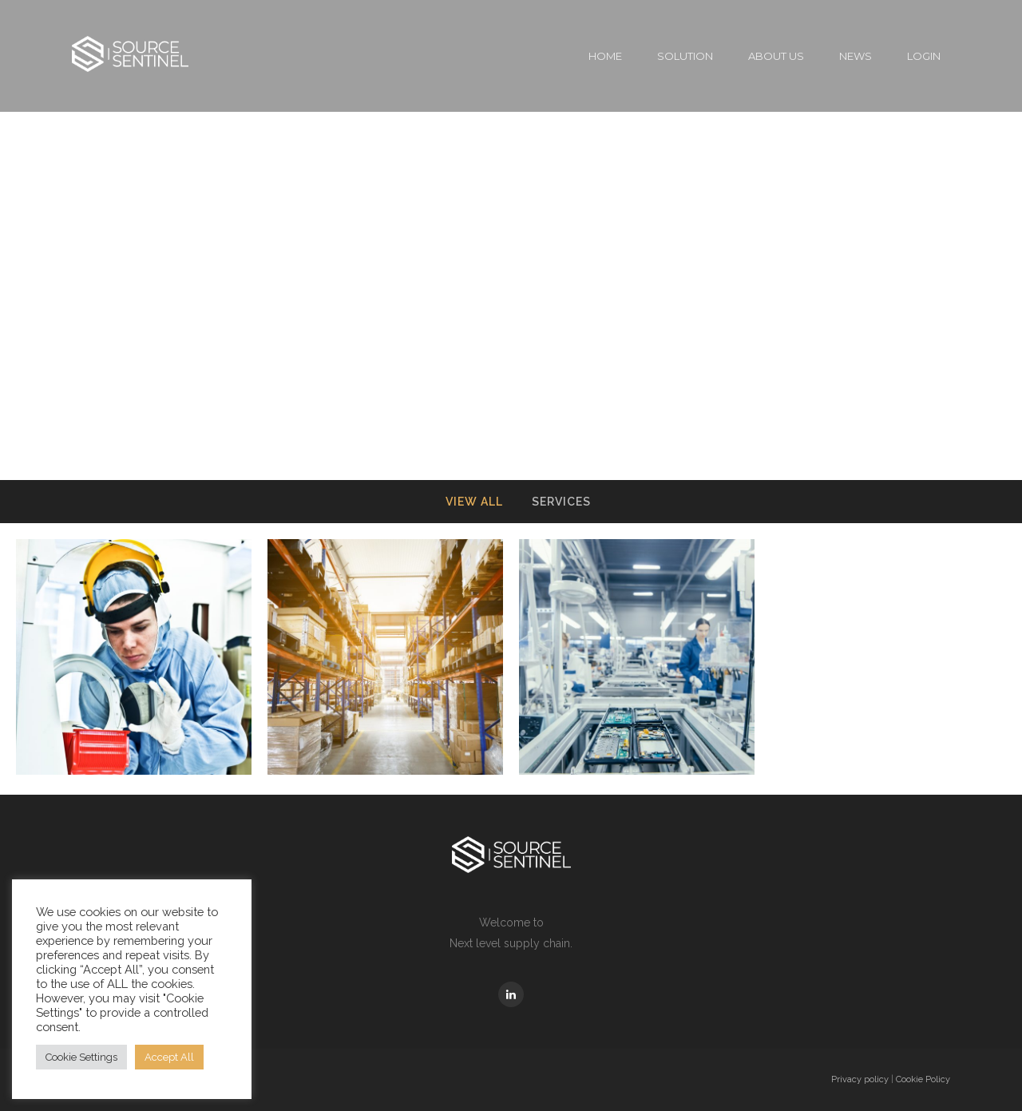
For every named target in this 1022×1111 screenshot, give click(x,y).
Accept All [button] (169, 1057)
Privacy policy (860, 1079)
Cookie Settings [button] (81, 1057)
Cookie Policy (923, 1079)
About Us (776, 56)
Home (605, 56)
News (855, 56)
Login (924, 56)
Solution (685, 56)
